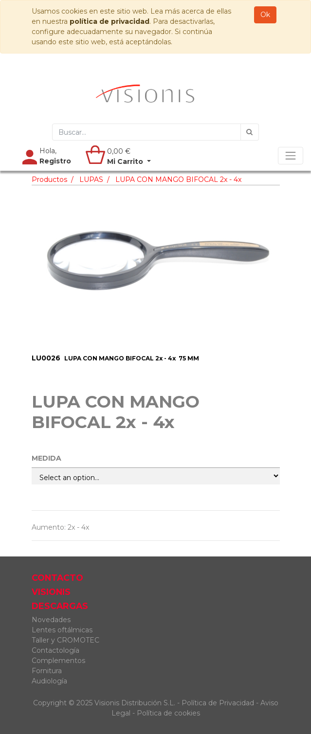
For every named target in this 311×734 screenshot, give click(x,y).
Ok (265, 14)
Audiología (49, 681)
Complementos (58, 660)
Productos (49, 179)
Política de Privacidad (218, 702)
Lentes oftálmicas (62, 630)
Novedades (51, 619)
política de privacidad (109, 21)
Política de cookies (168, 713)
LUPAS (91, 179)
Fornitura (47, 670)
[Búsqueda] (249, 132)
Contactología (55, 650)
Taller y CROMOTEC (65, 640)
